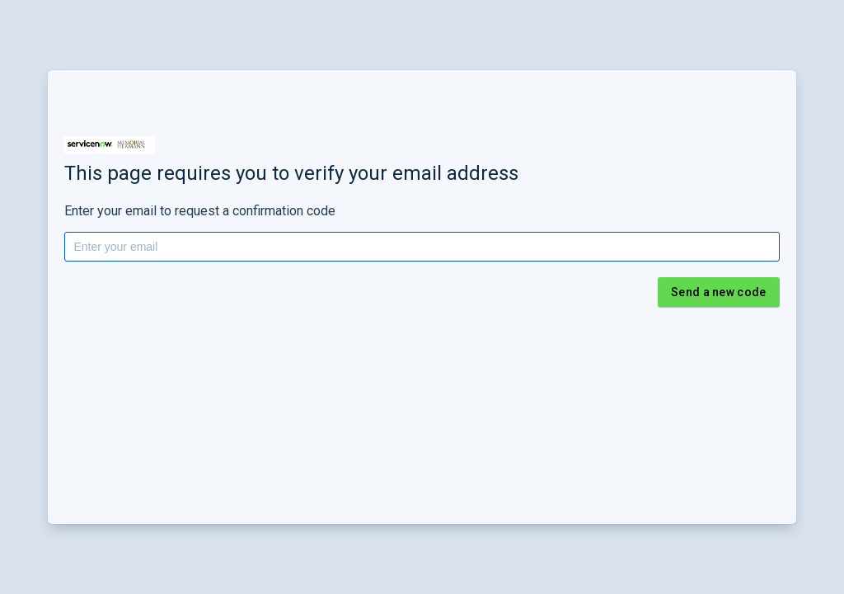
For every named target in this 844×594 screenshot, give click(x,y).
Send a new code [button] (719, 292)
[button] (109, 144)
